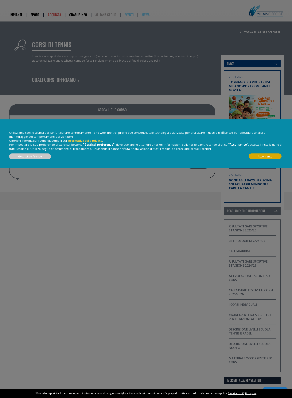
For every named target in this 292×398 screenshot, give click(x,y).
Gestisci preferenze (30, 156)
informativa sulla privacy (85, 140)
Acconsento (265, 156)
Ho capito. (250, 393)
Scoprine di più (236, 393)
